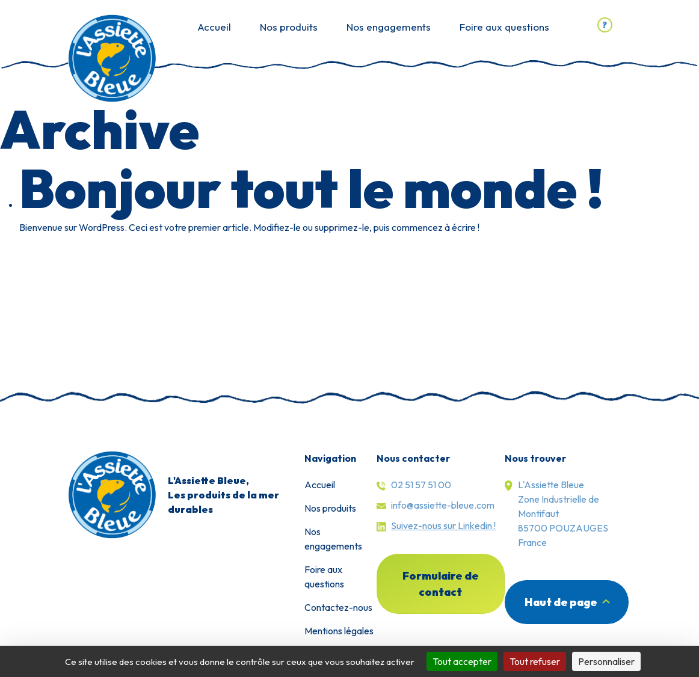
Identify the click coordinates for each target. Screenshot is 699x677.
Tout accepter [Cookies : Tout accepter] (462, 661)
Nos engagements (388, 26)
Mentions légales (339, 631)
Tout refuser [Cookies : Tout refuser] (535, 661)
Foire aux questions (504, 26)
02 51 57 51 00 (421, 485)
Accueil (214, 26)
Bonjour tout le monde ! (311, 188)
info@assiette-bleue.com (442, 505)
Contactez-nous (338, 607)
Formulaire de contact (440, 584)
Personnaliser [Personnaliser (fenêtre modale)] (606, 661)
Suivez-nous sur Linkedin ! (443, 525)
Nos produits (289, 26)
